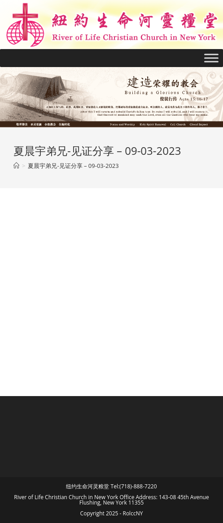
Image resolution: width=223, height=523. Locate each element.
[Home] (16, 166)
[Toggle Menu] (211, 58)
